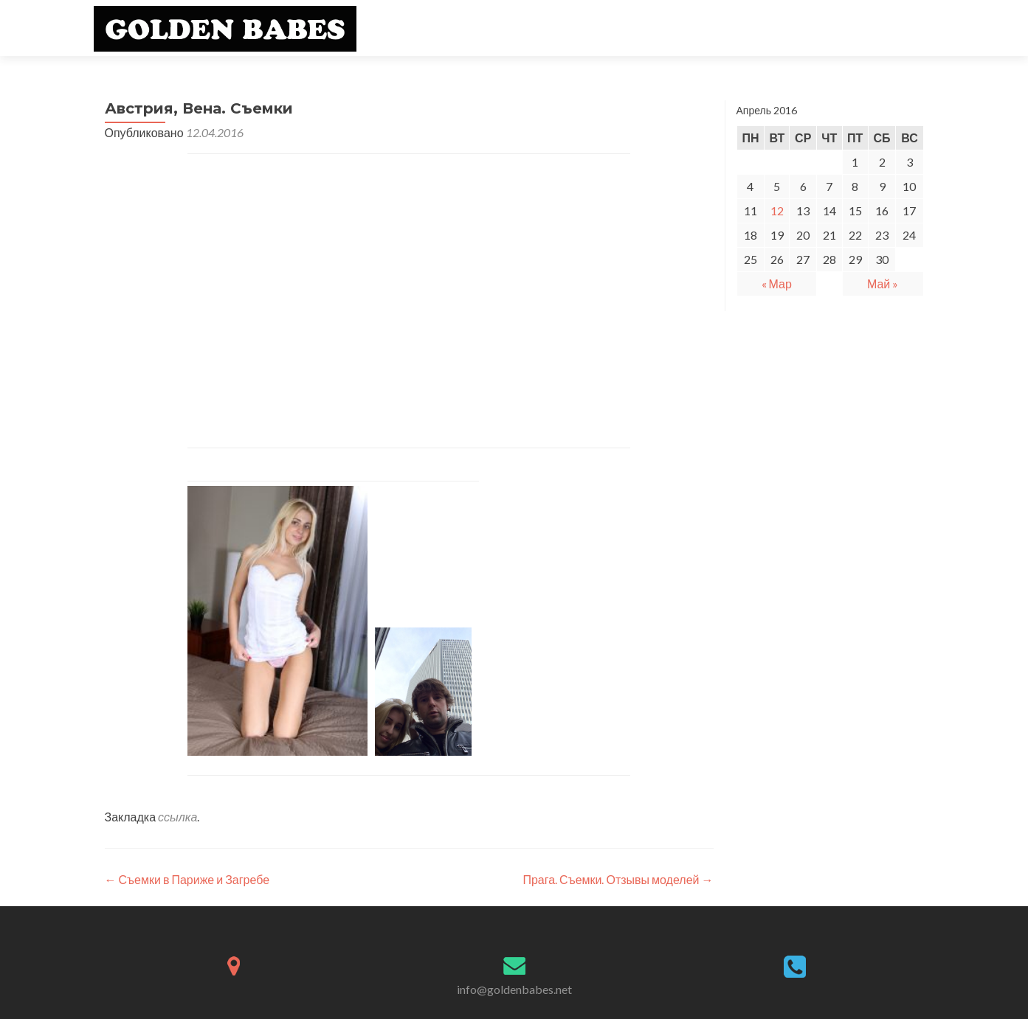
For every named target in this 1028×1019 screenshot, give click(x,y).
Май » (882, 284)
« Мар (777, 284)
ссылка (177, 817)
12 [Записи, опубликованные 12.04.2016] (777, 211)
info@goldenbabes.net (514, 989)
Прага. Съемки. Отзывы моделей (617, 879)
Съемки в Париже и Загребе (187, 879)
